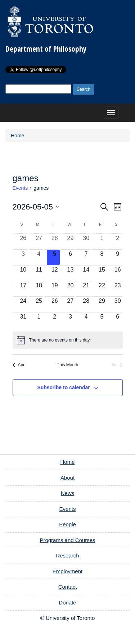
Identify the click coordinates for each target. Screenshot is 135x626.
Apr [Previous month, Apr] (19, 364)
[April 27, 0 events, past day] (39, 241)
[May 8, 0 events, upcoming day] (102, 257)
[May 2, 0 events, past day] (118, 241)
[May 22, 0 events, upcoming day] (102, 289)
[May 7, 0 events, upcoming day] (86, 257)
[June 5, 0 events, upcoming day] (102, 320)
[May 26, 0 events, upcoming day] (55, 304)
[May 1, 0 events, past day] (102, 241)
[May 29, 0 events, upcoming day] (102, 304)
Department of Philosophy (45, 49)
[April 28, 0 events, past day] (55, 241)
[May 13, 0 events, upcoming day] (70, 273)
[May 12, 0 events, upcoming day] (55, 273)
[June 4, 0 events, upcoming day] (86, 320)
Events (20, 188)
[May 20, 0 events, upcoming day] (70, 289)
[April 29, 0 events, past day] (70, 241)
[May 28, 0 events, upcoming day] (86, 304)
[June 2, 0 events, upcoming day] (55, 320)
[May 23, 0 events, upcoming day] (118, 289)
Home (17, 135)
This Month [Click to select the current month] (67, 364)
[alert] (68, 340)
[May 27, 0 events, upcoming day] (70, 304)
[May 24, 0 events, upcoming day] (23, 304)
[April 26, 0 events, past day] (23, 241)
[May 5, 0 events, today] (55, 257)
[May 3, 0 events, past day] (23, 257)
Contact (67, 587)
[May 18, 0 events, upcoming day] (39, 289)
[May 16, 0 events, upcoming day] (118, 273)
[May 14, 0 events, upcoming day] (86, 273)
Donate (67, 602)
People (67, 524)
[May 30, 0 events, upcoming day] (118, 304)
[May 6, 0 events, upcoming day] (70, 257)
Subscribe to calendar (63, 387)
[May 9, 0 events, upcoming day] (118, 257)
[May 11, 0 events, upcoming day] (39, 273)
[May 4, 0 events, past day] (39, 257)
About (67, 478)
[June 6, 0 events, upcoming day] (118, 320)
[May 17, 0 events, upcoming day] (23, 289)
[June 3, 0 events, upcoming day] (70, 320)
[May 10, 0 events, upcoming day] (23, 273)
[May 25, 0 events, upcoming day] (39, 304)
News (68, 493)
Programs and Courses (67, 540)
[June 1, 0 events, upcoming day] (39, 320)
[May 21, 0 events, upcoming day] (86, 289)
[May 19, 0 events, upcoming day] (55, 289)
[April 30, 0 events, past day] (86, 241)
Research (67, 555)
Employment (67, 571)
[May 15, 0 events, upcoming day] (102, 273)
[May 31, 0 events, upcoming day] (23, 320)
